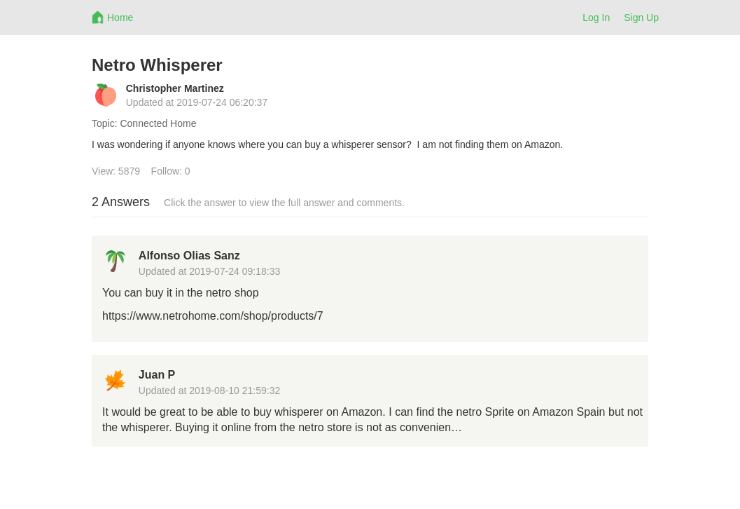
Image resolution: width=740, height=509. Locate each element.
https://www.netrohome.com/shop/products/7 (212, 316)
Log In (596, 17)
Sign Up (641, 17)
